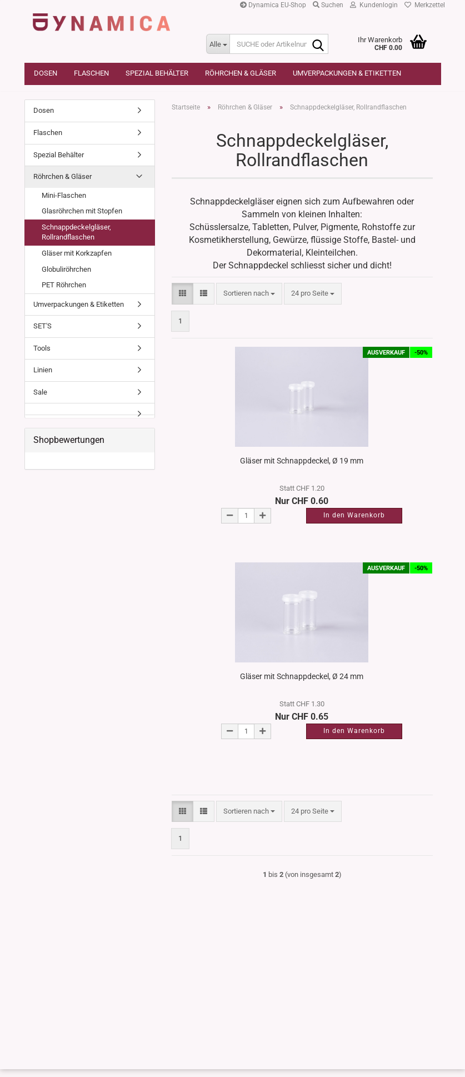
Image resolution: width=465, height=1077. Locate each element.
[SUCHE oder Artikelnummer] (217, 44)
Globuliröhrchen (66, 277)
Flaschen (91, 73)
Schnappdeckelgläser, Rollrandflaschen (76, 240)
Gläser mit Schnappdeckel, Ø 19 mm (301, 468)
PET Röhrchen (64, 293)
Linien (42, 378)
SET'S (42, 334)
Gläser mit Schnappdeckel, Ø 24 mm (301, 684)
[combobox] (249, 302)
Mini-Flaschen (64, 203)
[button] (182, 302)
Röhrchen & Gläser (240, 73)
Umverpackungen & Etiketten (347, 73)
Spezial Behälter (157, 73)
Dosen (45, 73)
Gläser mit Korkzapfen (77, 261)
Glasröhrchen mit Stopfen (82, 219)
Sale (40, 400)
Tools (42, 356)
